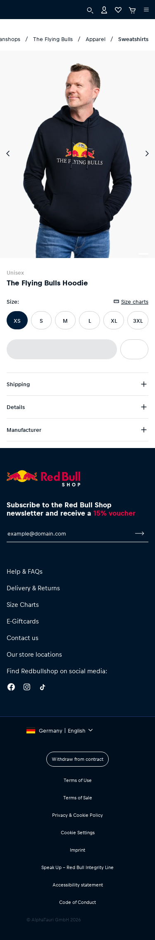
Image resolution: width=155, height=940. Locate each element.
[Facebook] (11, 688)
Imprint (77, 850)
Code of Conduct (77, 902)
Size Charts (23, 604)
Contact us (22, 637)
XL (114, 320)
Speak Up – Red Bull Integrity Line (77, 867)
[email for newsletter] (69, 533)
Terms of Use (78, 780)
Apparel (95, 38)
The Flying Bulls (53, 38)
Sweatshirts (133, 38)
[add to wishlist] (134, 349)
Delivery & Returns (33, 588)
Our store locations (34, 654)
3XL (138, 320)
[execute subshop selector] (146, 9)
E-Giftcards (23, 621)
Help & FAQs (25, 571)
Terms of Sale (77, 797)
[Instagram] (26, 688)
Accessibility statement (77, 885)
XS (17, 320)
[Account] (104, 9)
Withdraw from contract (77, 759)
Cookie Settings (78, 832)
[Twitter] (42, 688)
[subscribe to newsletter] (139, 533)
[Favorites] (118, 9)
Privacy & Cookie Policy (77, 815)
